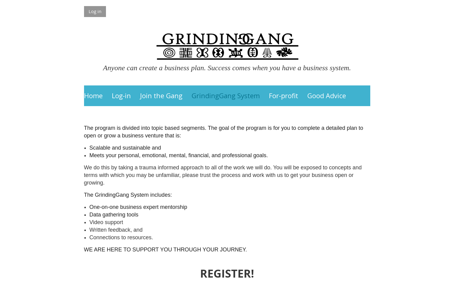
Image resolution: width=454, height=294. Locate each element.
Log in (95, 11)
